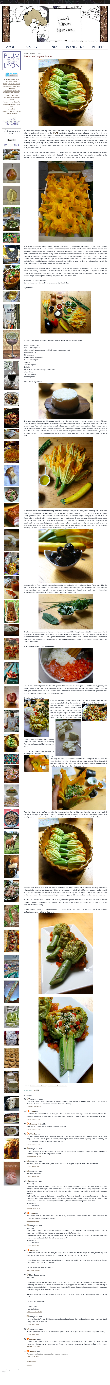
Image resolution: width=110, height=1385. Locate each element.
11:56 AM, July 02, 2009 (33, 1208)
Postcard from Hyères (11, 95)
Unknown (32, 1339)
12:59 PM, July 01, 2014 (33, 1346)
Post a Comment (31, 1361)
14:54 (34, 1090)
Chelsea (32, 1250)
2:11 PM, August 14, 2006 (34, 1129)
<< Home (29, 1365)
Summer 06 (52, 1086)
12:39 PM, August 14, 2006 (34, 1106)
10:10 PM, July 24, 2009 (33, 1270)
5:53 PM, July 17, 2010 (33, 1334)
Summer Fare (62, 1086)
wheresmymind (35, 1124)
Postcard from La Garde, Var (12, 102)
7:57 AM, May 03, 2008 (33, 1166)
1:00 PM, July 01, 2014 (33, 1356)
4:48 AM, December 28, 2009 (34, 1311)
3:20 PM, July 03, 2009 (33, 1245)
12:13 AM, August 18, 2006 (34, 1156)
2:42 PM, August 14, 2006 (34, 1144)
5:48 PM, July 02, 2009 (33, 1221)
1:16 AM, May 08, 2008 (33, 1176)
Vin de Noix (11, 109)
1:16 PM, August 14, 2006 (34, 1119)
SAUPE (55, 133)
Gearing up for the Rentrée (11, 84)
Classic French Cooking (38, 1086)
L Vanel (32, 1111)
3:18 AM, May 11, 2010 (33, 1324)
